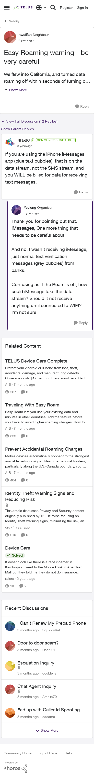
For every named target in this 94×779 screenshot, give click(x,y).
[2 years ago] (25, 578)
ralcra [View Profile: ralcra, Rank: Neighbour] (9, 578)
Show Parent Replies (17, 129)
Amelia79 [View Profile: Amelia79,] (49, 697)
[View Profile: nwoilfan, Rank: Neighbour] (10, 37)
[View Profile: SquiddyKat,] (10, 626)
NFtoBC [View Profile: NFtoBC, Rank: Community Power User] (23, 140)
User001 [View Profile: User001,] (49, 650)
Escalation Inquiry (35, 662)
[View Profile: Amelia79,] (10, 689)
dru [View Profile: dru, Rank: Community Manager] (7, 527)
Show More (15, 90)
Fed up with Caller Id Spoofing (48, 709)
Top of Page (48, 753)
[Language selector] (41, 7)
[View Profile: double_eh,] (10, 666)
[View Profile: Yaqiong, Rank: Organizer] (16, 210)
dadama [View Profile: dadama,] (48, 716)
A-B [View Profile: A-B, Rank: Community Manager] (8, 384)
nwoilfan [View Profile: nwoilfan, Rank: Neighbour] (25, 34)
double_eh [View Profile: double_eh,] (50, 673)
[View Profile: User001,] (10, 646)
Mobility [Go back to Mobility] (11, 21)
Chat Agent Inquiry (36, 686)
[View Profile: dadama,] (10, 713)
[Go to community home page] (23, 7)
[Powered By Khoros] (47, 767)
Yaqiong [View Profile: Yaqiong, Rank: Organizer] (30, 207)
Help (68, 753)
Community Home (18, 753)
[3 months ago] (28, 629)
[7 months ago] (23, 384)
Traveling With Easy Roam (32, 404)
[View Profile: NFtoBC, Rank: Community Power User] (10, 143)
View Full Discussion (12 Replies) (29, 121)
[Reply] (82, 106)
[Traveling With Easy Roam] (47, 417)
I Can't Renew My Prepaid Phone (51, 623)
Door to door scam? (38, 642)
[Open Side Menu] (6, 7)
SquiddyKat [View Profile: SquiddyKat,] (51, 630)
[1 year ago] (20, 527)
